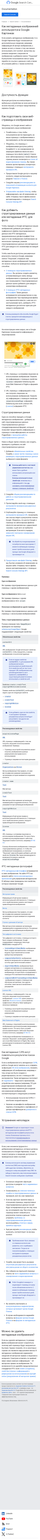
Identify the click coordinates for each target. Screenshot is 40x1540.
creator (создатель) (27, 1369)
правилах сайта (7, 1392)
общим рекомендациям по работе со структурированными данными (20, 496)
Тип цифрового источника (12, 934)
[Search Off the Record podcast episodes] (20, 1529)
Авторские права (9, 894)
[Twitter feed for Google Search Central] (20, 1534)
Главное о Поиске (20, 179)
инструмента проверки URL (17, 515)
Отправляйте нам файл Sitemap (18, 192)
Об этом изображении (21, 1068)
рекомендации (25, 1229)
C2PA (35, 1063)
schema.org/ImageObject (11, 629)
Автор (5, 908)
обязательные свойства (23, 451)
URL (4, 646)
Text (4, 785)
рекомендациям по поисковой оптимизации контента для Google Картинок (21, 185)
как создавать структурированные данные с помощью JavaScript (23, 485)
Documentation (9, 9)
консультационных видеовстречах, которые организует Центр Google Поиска (20, 1308)
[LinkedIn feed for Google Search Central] (20, 1513)
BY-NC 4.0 (27, 1033)
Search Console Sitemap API (17, 571)
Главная (4, 21)
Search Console (10, 14)
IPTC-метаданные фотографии (14, 871)
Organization (8, 767)
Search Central (22, 2)
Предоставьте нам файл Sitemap (19, 560)
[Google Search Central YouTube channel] (20, 1518)
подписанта (8, 1081)
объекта (15, 1000)
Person (19, 767)
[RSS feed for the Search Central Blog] (20, 1524)
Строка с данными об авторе (13, 922)
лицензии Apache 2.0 (8, 1390)
